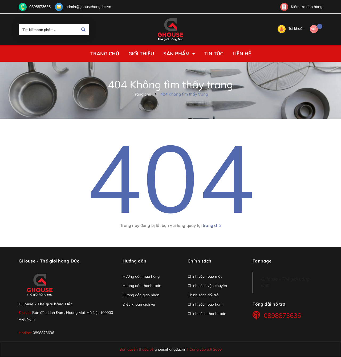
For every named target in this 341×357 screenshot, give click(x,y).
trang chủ (212, 225)
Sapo (217, 349)
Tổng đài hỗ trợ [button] (269, 304)
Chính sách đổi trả (203, 295)
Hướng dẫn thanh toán (142, 285)
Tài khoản (291, 28)
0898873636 (40, 6)
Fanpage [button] (262, 261)
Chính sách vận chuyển (207, 285)
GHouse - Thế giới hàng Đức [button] (49, 261)
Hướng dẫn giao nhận (141, 295)
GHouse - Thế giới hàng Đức (45, 304)
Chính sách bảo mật (205, 276)
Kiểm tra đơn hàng (301, 6)
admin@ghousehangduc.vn (88, 6)
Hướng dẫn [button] (135, 261)
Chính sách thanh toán (207, 313)
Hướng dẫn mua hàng (141, 276)
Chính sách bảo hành (206, 304)
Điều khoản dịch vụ (139, 304)
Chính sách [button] (200, 261)
